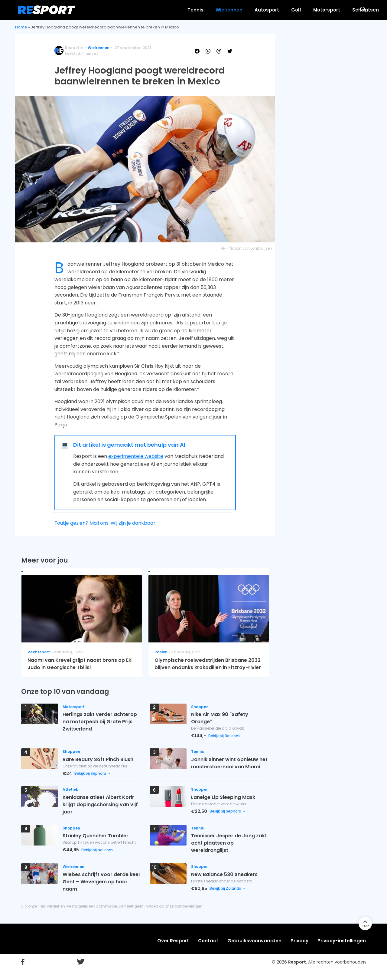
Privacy (299, 941)
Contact (208, 941)
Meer (336, 10)
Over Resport (173, 941)
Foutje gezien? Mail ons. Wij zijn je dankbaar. (105, 523)
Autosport (206, 10)
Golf (236, 10)
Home (21, 27)
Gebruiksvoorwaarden (254, 941)
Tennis (135, 10)
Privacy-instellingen (341, 941)
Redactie (74, 47)
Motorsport (266, 10)
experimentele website (135, 456)
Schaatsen (305, 10)
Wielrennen (168, 10)
